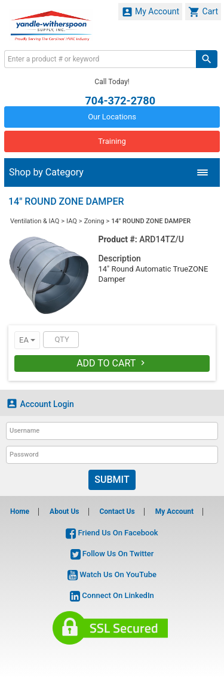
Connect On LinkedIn (112, 595)
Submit (111, 479)
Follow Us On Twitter (112, 553)
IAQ (71, 221)
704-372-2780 (120, 100)
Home (19, 511)
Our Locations (112, 116)
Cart (203, 12)
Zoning (94, 221)
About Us (64, 511)
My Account (150, 12)
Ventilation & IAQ (34, 221)
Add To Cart (112, 363)
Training (111, 141)
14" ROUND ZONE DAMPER (151, 221)
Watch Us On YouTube (112, 574)
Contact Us (116, 511)
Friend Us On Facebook (112, 532)
